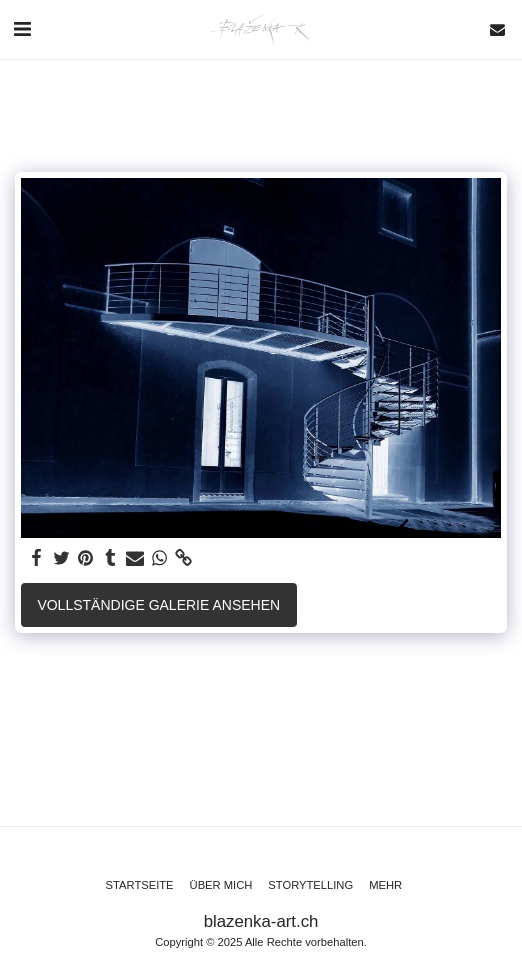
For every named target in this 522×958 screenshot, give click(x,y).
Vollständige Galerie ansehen (158, 605)
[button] (22, 29)
